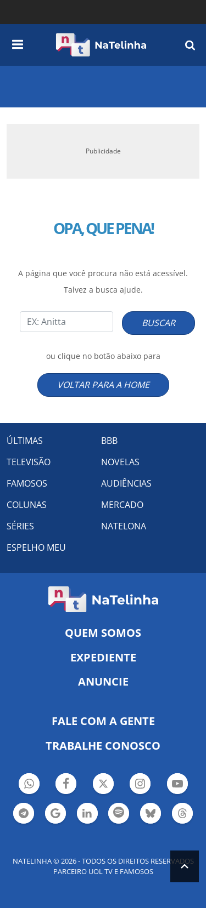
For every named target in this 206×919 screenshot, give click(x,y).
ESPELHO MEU (36, 547)
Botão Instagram (140, 785)
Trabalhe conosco (103, 745)
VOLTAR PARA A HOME (103, 385)
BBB (109, 441)
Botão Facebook (65, 785)
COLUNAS (27, 505)
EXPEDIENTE (103, 657)
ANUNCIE (103, 681)
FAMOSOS (27, 483)
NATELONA (123, 526)
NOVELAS (120, 462)
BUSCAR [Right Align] (158, 323)
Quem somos (103, 632)
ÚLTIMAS (25, 441)
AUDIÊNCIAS (126, 483)
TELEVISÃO (29, 462)
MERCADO (122, 505)
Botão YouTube (177, 785)
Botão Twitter (103, 785)
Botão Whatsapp (29, 785)
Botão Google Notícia (55, 815)
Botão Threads (182, 815)
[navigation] (17, 42)
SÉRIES (20, 526)
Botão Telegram (23, 815)
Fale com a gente (103, 720)
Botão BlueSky (150, 815)
